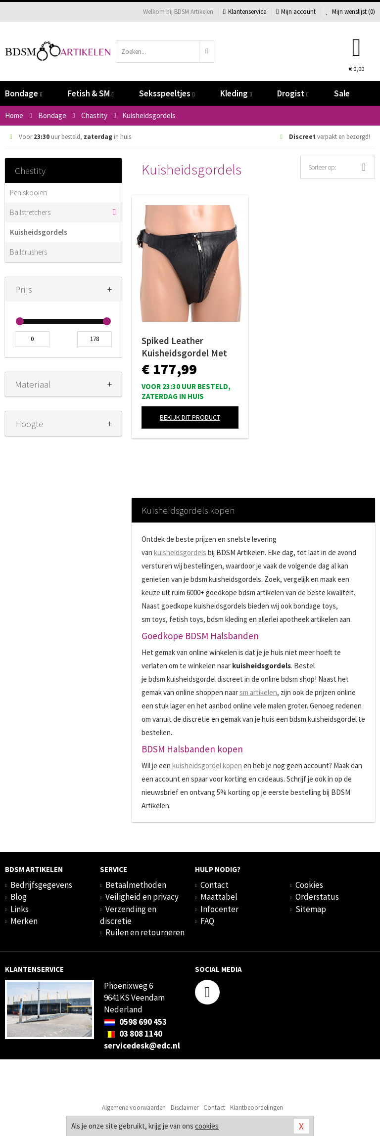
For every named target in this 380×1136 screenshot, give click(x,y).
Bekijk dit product (190, 417)
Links (19, 909)
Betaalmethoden (135, 884)
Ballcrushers (28, 252)
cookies (207, 1126)
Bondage (23, 93)
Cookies (309, 884)
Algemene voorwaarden (134, 1107)
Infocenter (219, 909)
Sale (342, 93)
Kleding (236, 93)
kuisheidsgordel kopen (207, 765)
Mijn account (296, 11)
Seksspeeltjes (166, 93)
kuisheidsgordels (180, 552)
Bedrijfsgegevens (41, 884)
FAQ (207, 921)
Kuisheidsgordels (38, 232)
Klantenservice (244, 11)
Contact (214, 884)
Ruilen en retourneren (145, 932)
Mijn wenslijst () (350, 11)
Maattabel (219, 896)
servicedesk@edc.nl (142, 1045)
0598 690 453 (135, 1021)
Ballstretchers (30, 212)
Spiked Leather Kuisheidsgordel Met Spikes (184, 347)
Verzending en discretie (128, 915)
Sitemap (310, 909)
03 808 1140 (133, 1033)
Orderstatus (317, 896)
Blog (18, 896)
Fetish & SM (91, 93)
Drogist (292, 93)
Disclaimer (184, 1107)
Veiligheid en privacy (142, 896)
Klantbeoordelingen (256, 1107)
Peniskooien (28, 192)
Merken (24, 921)
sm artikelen (258, 692)
